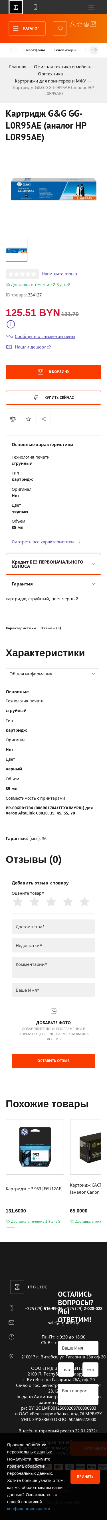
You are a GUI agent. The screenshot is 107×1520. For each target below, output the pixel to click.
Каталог (24, 28)
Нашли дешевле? (28, 346)
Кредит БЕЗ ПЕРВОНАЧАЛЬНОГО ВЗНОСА (53, 564)
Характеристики (21, 628)
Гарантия (53, 584)
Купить (53, 398)
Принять (85, 1476)
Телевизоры (65, 50)
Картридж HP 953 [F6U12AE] (34, 1188)
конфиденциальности (28, 1508)
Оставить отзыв (53, 1060)
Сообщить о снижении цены (40, 336)
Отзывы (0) (51, 628)
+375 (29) (43, 1308)
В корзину (53, 372)
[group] (53, 189)
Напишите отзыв (59, 274)
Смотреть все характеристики (46, 542)
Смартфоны (34, 50)
